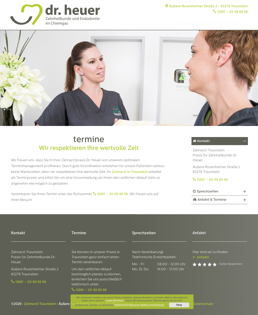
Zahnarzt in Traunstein (130, 172)
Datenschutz (203, 304)
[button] (6, 77)
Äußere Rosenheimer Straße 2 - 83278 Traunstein (206, 6)
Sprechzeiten (207, 191)
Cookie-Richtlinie (114, 301)
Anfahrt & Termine (212, 200)
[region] (129, 77)
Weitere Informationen (152, 305)
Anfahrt (223, 23)
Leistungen (203, 23)
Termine (241, 23)
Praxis (169, 23)
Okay (179, 305)
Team (184, 23)
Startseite (150, 23)
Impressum (134, 305)
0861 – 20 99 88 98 (232, 12)
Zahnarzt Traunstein (40, 304)
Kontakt (203, 141)
